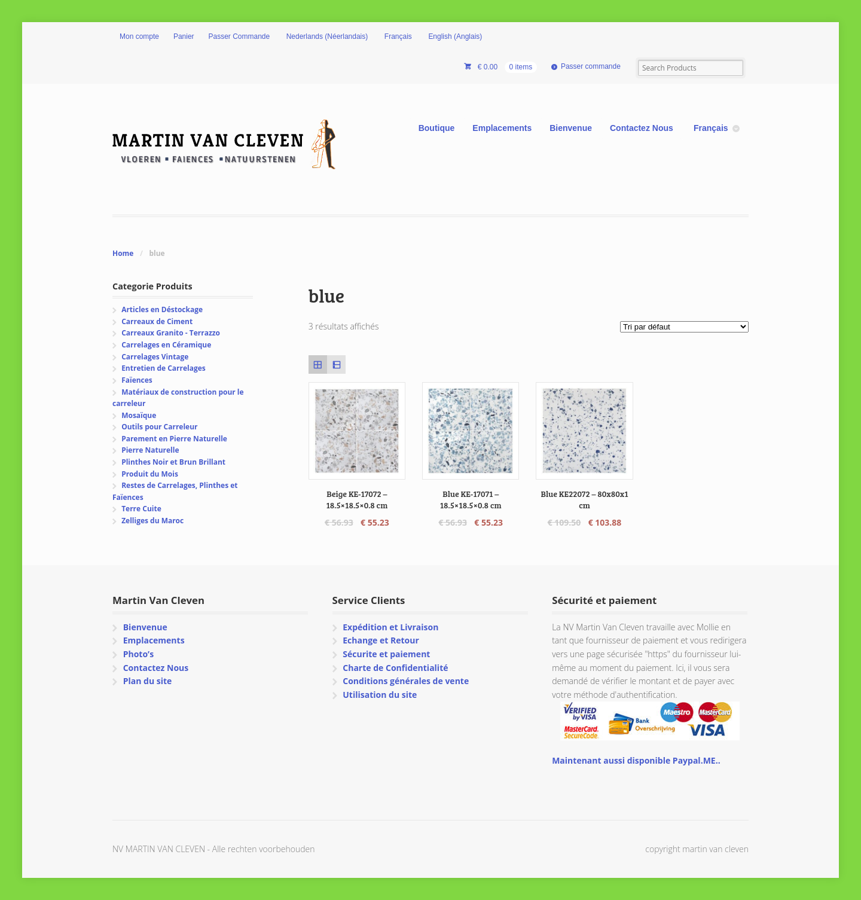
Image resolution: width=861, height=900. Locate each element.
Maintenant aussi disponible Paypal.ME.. (636, 760)
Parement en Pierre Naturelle (174, 439)
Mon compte (139, 36)
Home (122, 253)
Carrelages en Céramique (166, 345)
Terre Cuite (141, 509)
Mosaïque (138, 415)
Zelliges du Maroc (152, 520)
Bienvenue (570, 128)
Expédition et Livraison (390, 627)
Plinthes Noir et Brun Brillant (173, 462)
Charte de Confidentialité (395, 667)
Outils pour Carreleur (159, 427)
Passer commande (591, 66)
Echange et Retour (381, 640)
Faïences (136, 380)
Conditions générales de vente (406, 681)
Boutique (437, 128)
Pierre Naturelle (150, 450)
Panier (183, 36)
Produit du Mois (149, 474)
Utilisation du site (380, 694)
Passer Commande (239, 36)
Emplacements (502, 128)
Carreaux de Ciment (157, 321)
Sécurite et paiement (386, 654)
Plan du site (147, 681)
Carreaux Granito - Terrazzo (170, 333)
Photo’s (138, 654)
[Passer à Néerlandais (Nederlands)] (326, 37)
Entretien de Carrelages (163, 368)
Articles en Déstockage (162, 309)
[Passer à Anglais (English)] (454, 37)
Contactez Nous (641, 128)
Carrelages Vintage (154, 357)
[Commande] (684, 326)
